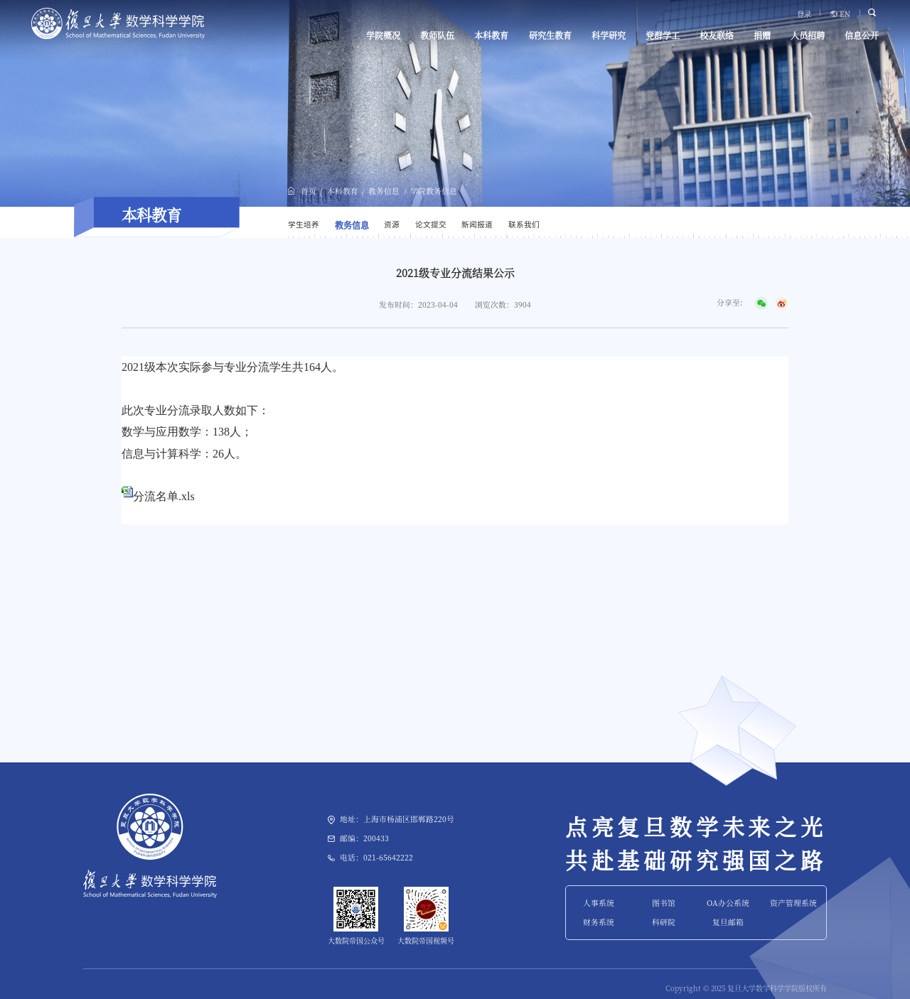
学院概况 (383, 35)
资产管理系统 (793, 902)
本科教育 (491, 35)
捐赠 (762, 35)
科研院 (663, 922)
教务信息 (384, 190)
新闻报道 (477, 224)
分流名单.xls (164, 496)
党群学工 (663, 35)
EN (845, 14)
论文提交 (430, 224)
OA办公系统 (728, 902)
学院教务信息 (433, 190)
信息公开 (862, 35)
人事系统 (598, 902)
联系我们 (524, 224)
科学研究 (609, 35)
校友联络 (717, 35)
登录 (804, 14)
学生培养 (303, 224)
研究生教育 (550, 35)
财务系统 (598, 922)
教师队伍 (437, 35)
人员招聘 (808, 35)
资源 (392, 224)
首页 (308, 190)
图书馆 (663, 902)
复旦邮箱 (728, 922)
